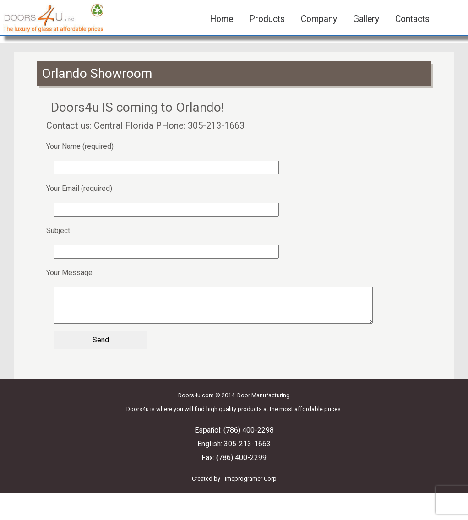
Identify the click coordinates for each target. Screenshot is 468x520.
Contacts (412, 19)
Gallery (366, 19)
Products (267, 19)
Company (319, 19)
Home (221, 19)
